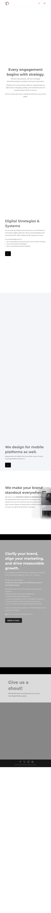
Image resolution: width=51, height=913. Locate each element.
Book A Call (13, 719)
